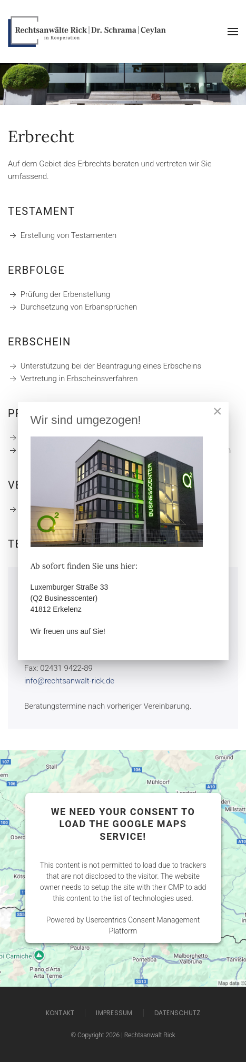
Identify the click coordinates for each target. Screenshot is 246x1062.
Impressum (114, 1012)
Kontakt (60, 1012)
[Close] (217, 411)
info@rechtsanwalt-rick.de (69, 681)
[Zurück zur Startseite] (87, 31)
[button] (233, 31)
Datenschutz (177, 1012)
